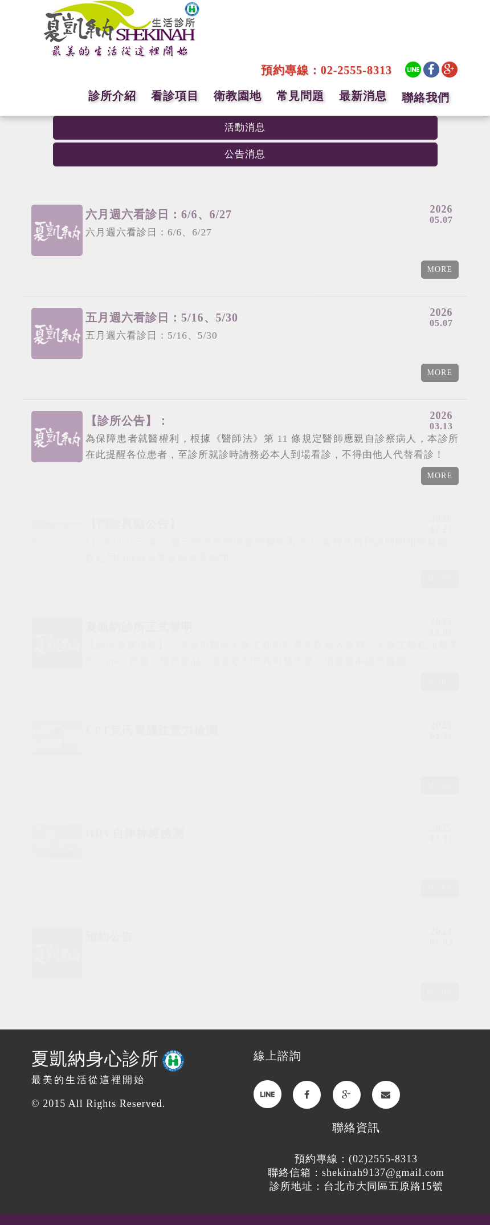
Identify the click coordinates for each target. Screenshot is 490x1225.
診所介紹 (112, 95)
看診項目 (175, 95)
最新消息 (363, 95)
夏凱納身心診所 (108, 1059)
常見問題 (300, 95)
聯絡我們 (426, 97)
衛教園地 (238, 95)
